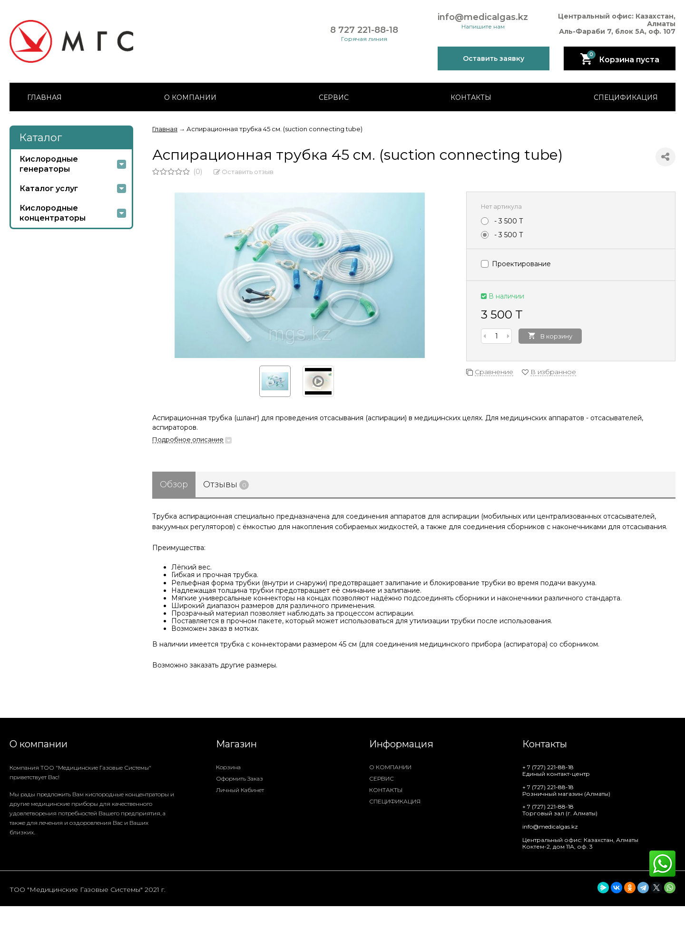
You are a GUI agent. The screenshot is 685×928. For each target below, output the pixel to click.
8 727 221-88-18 (364, 30)
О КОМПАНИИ (190, 97)
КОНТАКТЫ (470, 97)
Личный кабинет (240, 789)
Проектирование (516, 264)
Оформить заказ (239, 778)
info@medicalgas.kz (483, 17)
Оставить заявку (493, 58)
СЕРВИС (334, 97)
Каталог (40, 137)
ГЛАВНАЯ (44, 97)
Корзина (228, 767)
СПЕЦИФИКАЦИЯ (626, 97)
